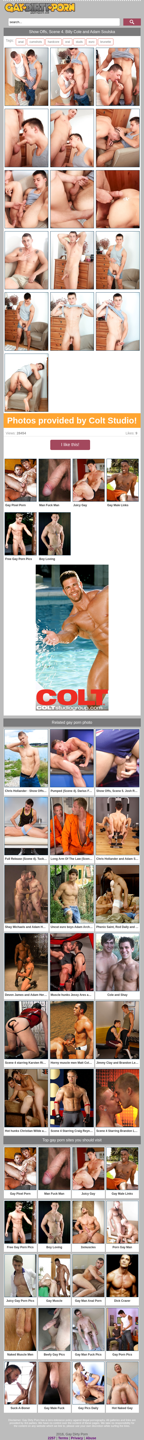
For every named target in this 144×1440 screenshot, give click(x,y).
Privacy (77, 1438)
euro (91, 42)
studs (79, 42)
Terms (63, 1438)
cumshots (35, 42)
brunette (105, 42)
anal (21, 42)
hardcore (53, 42)
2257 (51, 1438)
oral (67, 42)
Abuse (91, 1438)
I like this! (70, 444)
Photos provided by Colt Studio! (72, 420)
